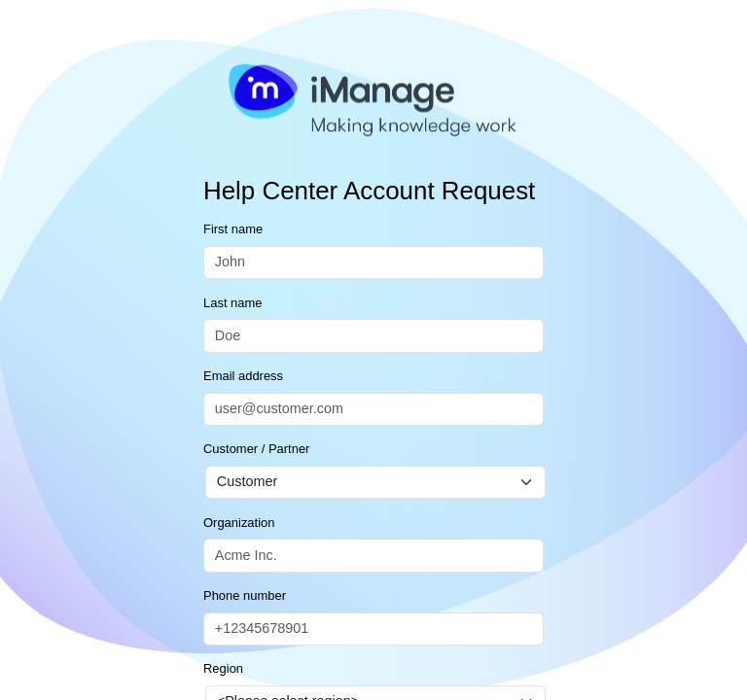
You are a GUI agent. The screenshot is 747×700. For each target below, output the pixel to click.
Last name (232, 303)
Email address (243, 375)
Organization (238, 522)
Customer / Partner (256, 448)
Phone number (244, 595)
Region (223, 668)
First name (233, 229)
